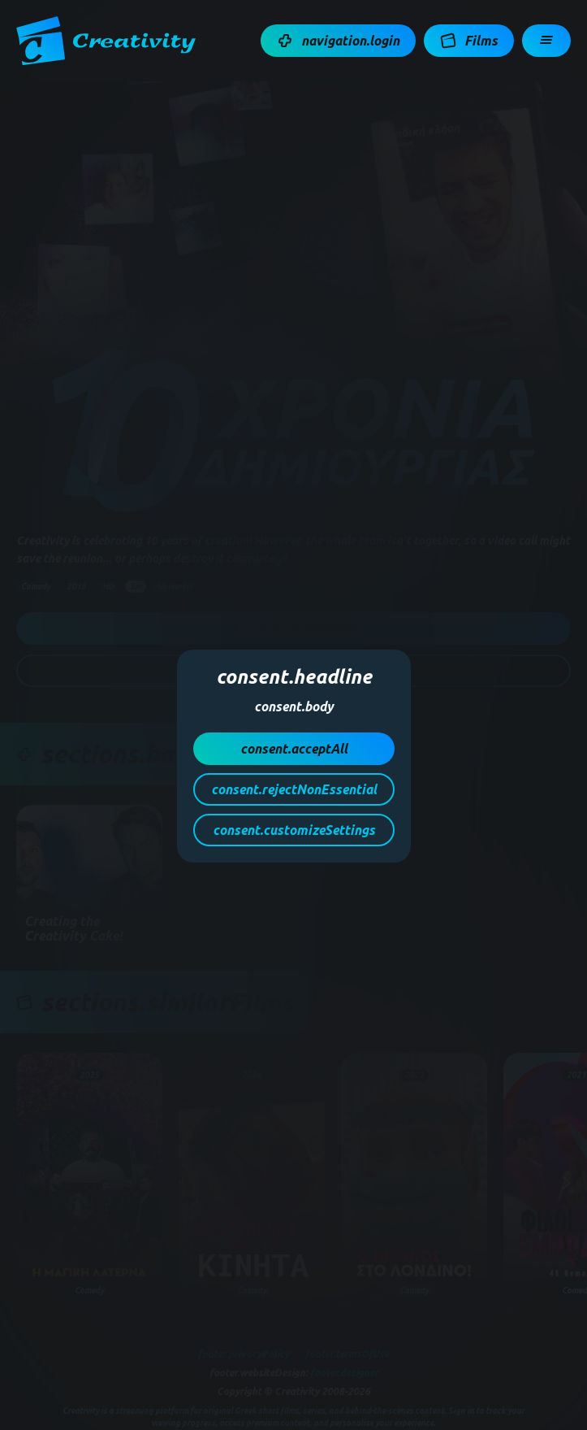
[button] (338, 40)
